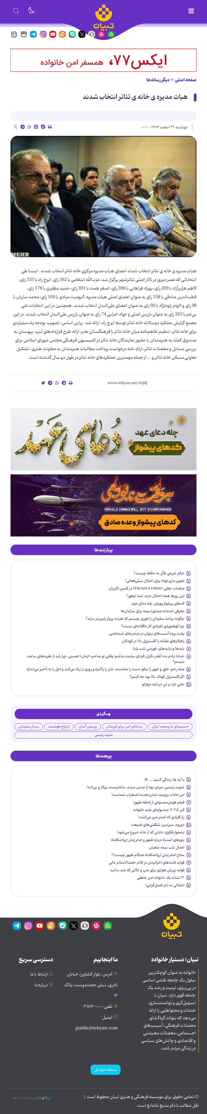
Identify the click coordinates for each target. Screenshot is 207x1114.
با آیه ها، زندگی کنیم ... (167, 780)
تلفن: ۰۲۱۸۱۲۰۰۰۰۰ (97, 1006)
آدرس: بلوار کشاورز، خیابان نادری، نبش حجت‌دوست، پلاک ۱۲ (91, 985)
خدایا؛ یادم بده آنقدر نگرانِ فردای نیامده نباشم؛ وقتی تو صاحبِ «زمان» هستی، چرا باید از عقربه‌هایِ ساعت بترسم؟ (105, 659)
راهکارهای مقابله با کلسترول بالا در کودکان (153, 641)
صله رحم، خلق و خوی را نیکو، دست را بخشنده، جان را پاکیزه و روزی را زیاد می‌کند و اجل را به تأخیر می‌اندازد (105, 669)
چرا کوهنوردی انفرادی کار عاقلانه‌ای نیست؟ (152, 626)
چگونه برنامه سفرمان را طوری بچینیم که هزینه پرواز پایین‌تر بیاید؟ (134, 619)
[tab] (103, 550)
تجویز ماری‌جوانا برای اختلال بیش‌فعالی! (155, 581)
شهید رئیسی (104, 735)
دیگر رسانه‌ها (158, 80)
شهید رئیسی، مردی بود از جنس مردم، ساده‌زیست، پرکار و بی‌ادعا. (135, 787)
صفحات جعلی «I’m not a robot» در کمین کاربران (146, 588)
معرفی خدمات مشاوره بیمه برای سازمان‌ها (152, 611)
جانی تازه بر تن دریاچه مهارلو (163, 684)
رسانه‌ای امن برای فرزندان (124, 726)
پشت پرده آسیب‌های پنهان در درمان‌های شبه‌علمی (146, 633)
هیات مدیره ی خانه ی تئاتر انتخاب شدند (135, 97)
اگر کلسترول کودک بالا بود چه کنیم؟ (156, 677)
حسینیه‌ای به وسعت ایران (170, 726)
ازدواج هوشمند (59, 726)
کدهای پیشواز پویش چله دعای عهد (157, 603)
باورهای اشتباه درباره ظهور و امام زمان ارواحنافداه (147, 840)
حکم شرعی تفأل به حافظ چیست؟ (158, 573)
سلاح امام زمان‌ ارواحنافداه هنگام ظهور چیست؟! (148, 855)
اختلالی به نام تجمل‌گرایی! (165, 885)
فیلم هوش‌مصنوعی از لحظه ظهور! (158, 802)
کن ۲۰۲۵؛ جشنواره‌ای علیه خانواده (158, 810)
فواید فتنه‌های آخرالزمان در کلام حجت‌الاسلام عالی (146, 862)
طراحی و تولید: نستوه (32, 1097)
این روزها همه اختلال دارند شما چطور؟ (155, 596)
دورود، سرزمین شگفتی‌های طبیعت (157, 825)
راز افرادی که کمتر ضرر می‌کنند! (161, 817)
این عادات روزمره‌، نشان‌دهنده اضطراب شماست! (148, 795)
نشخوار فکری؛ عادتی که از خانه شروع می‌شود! (150, 832)
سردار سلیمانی (28, 726)
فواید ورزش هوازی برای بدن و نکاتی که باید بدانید (147, 870)
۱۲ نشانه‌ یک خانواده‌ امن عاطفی (160, 878)
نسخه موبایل (105, 1069)
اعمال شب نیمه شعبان (166, 847)
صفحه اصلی (185, 80)
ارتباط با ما (39, 974)
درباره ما (41, 985)
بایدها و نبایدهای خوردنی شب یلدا (158, 649)
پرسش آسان (88, 726)
